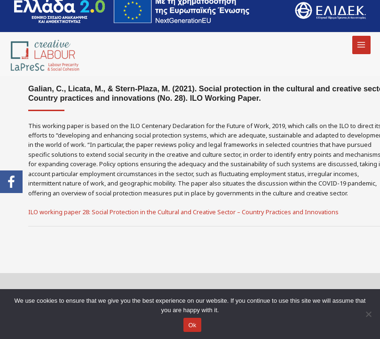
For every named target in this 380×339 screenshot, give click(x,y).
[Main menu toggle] (361, 45)
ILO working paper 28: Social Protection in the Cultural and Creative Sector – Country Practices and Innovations (183, 212)
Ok (192, 325)
